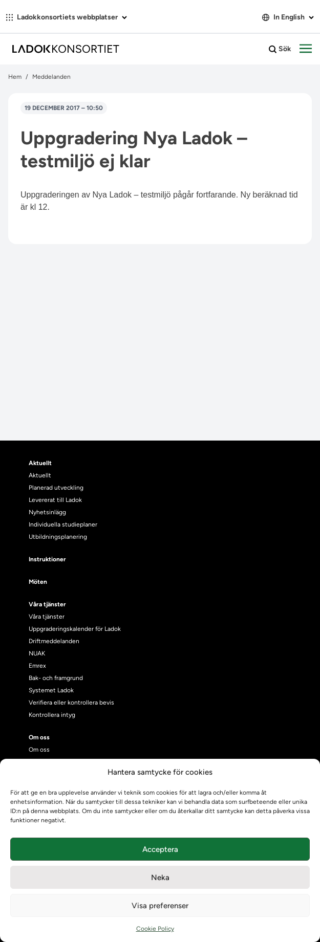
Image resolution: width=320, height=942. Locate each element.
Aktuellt (40, 475)
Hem (15, 76)
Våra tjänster (47, 616)
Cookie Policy (155, 928)
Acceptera (160, 849)
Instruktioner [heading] (47, 559)
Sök (280, 49)
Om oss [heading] (39, 737)
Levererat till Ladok (55, 499)
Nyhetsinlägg (47, 512)
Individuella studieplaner (64, 524)
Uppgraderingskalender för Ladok (75, 628)
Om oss (39, 749)
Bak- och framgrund (56, 678)
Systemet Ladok (51, 690)
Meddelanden (51, 76)
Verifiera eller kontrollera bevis (71, 702)
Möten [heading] (38, 581)
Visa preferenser (160, 905)
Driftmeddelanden (54, 641)
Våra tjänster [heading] (47, 604)
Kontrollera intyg (52, 714)
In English (288, 17)
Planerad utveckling (56, 487)
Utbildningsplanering (58, 536)
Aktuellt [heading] (40, 463)
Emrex (37, 665)
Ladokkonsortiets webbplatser (66, 17)
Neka (160, 877)
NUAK (37, 653)
